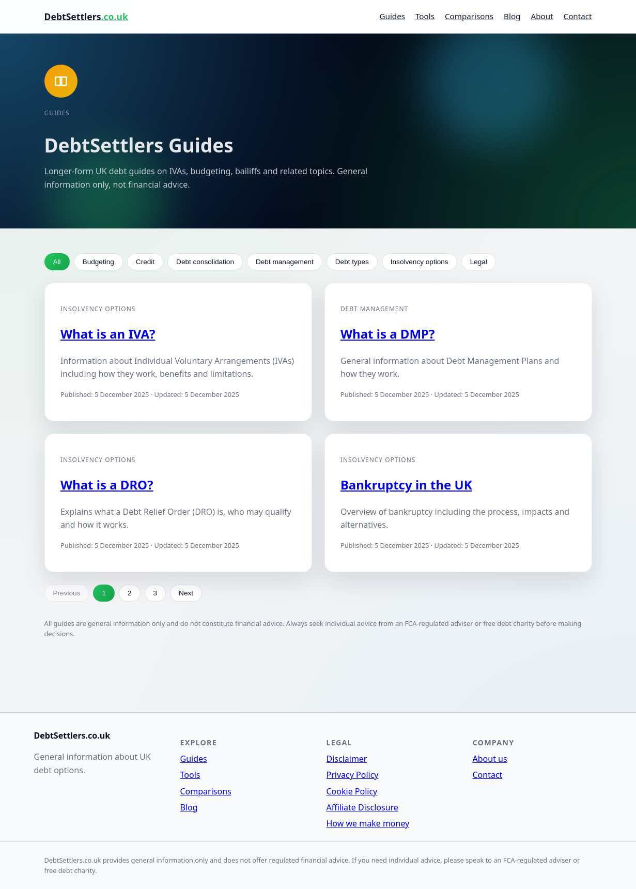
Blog (512, 16)
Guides (392, 16)
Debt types (352, 262)
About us (490, 758)
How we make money (368, 823)
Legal (478, 262)
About (542, 16)
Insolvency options (419, 262)
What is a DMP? (387, 333)
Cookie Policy (352, 791)
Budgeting (98, 262)
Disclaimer (347, 758)
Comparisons (469, 16)
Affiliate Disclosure (362, 807)
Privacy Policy (353, 774)
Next (186, 593)
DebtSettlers (86, 16)
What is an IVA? (108, 333)
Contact (578, 16)
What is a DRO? (106, 484)
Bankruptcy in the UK (406, 484)
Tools (425, 16)
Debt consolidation (205, 262)
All (57, 262)
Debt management (285, 262)
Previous (67, 593)
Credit (145, 262)
